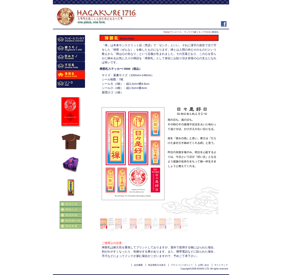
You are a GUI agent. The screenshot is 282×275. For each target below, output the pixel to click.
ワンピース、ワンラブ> (182, 32)
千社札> (208, 32)
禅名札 (70, 74)
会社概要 (138, 265)
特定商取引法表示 (157, 265)
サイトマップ (221, 265)
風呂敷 (70, 57)
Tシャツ (70, 48)
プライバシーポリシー (182, 265)
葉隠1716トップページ (71, 204)
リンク (70, 83)
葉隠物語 (71, 215)
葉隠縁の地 (71, 220)
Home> (167, 32)
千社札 (70, 65)
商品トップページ (70, 39)
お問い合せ (203, 265)
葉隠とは (71, 209)
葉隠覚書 (71, 226)
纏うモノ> (199, 32)
